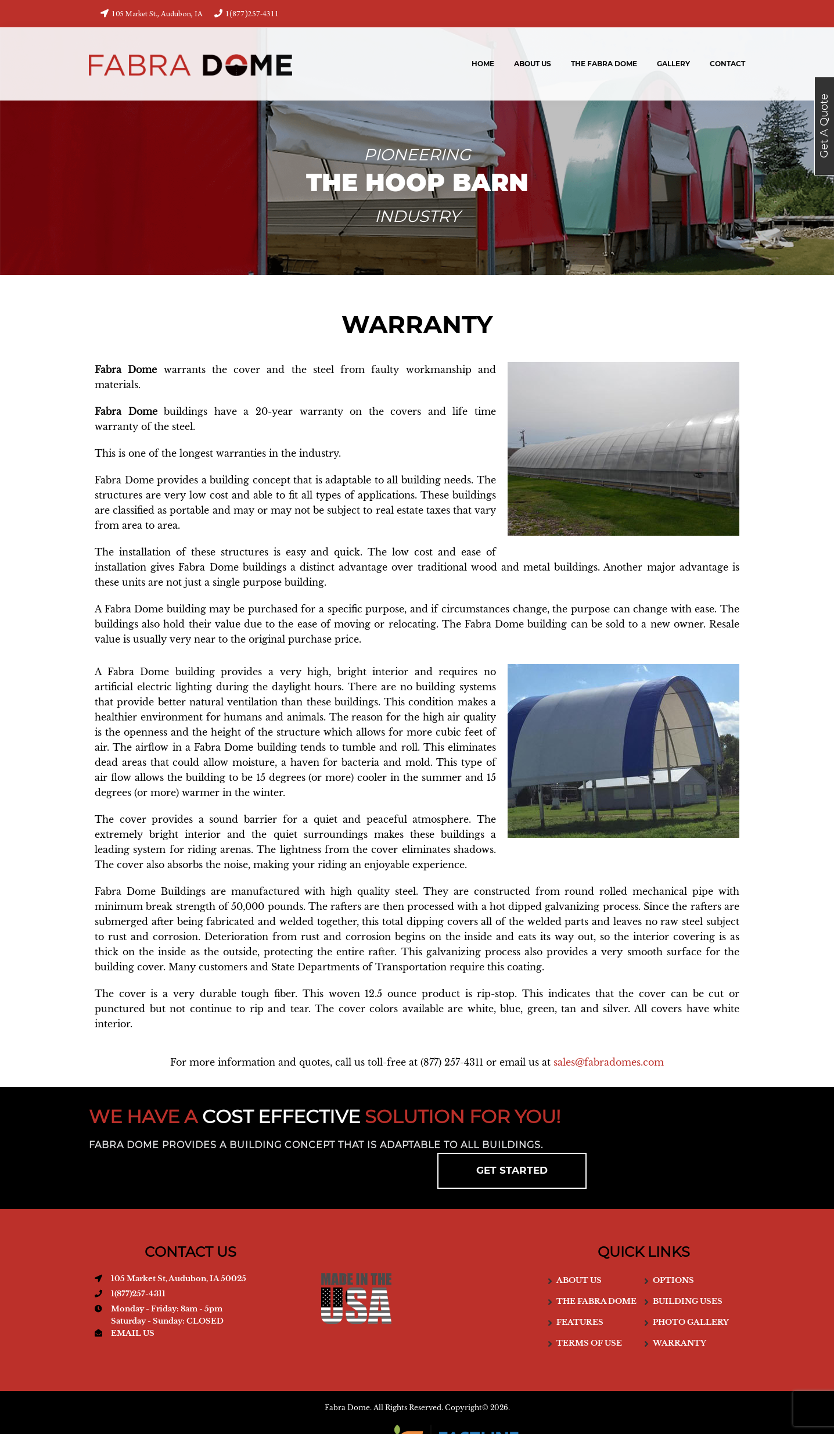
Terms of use (589, 1307)
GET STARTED (660, 1129)
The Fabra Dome (596, 1265)
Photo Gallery (691, 1286)
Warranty (679, 1307)
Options (673, 1244)
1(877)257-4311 (246, 14)
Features (579, 1286)
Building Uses (687, 1265)
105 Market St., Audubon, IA (151, 14)
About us (579, 1244)
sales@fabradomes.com (608, 1062)
